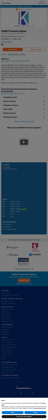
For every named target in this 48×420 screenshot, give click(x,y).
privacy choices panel (40, 408)
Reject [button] (12, 412)
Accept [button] (35, 412)
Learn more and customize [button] (24, 416)
